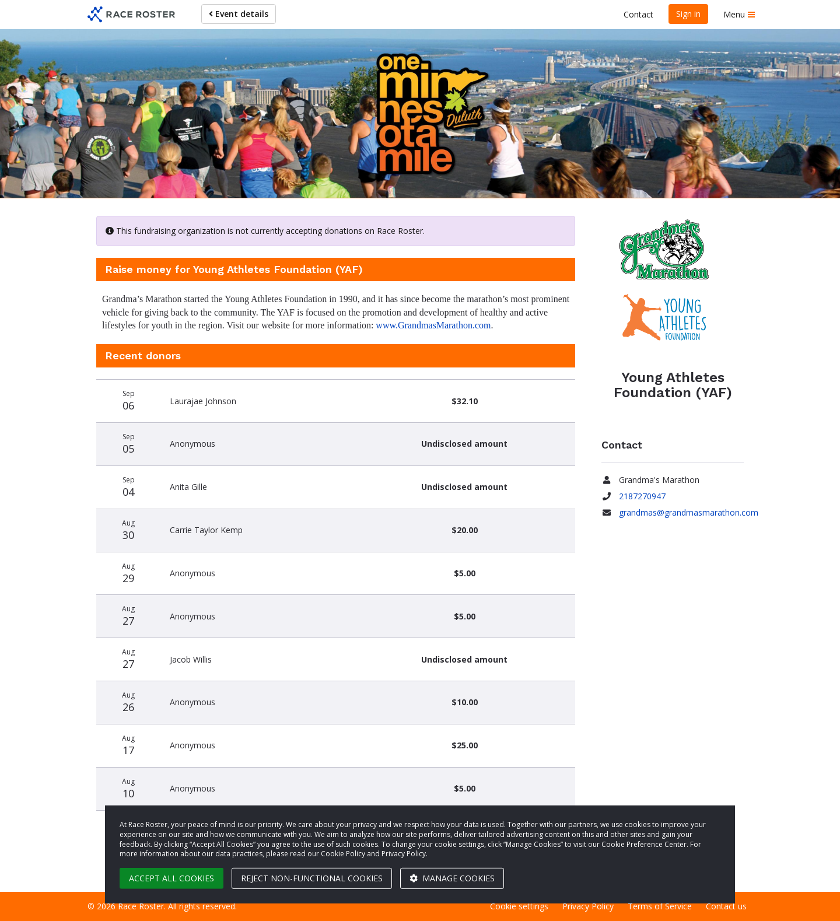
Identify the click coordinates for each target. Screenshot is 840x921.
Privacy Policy (588, 906)
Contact (638, 14)
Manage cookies (452, 878)
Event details (238, 13)
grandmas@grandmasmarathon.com (688, 512)
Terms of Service (660, 906)
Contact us (726, 906)
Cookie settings (519, 906)
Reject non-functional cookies (312, 878)
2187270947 (642, 496)
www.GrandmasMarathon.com (433, 325)
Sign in (688, 13)
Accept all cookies (171, 878)
